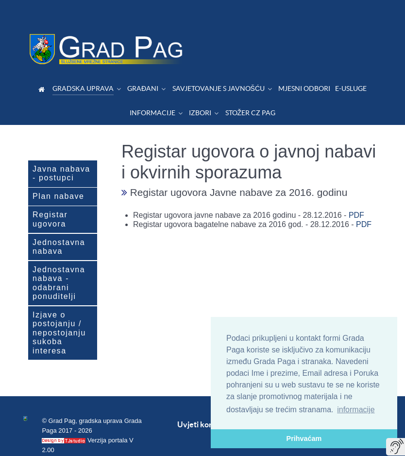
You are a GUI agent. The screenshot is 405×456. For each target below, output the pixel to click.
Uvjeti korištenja (206, 402)
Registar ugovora (50, 197)
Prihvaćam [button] (304, 438)
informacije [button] (355, 409)
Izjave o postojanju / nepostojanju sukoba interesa (59, 311)
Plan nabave (58, 174)
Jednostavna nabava (59, 224)
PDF (356, 193)
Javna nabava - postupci (61, 151)
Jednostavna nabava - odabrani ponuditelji (59, 261)
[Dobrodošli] (43, 67)
